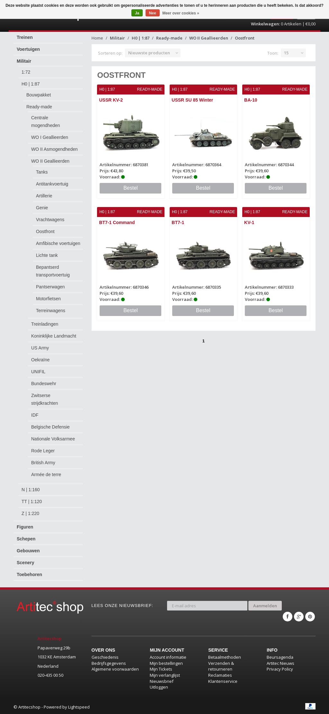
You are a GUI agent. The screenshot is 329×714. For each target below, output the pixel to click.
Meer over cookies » (180, 13)
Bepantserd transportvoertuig (53, 271)
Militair (24, 61)
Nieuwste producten (149, 53)
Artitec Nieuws (280, 663)
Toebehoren (29, 574)
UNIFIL (38, 371)
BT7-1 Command (117, 222)
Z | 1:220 (30, 513)
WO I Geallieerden (49, 137)
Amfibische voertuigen (58, 243)
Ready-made (39, 106)
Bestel (130, 188)
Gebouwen (28, 550)
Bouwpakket (38, 94)
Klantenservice (222, 681)
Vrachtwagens (50, 219)
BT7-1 (178, 222)
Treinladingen (44, 324)
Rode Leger (43, 450)
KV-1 (249, 222)
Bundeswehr (43, 383)
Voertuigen (28, 49)
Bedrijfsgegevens (109, 663)
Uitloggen (159, 687)
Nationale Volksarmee (53, 438)
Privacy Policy (280, 669)
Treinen (25, 37)
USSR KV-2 (111, 100)
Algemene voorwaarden (115, 669)
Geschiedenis (105, 657)
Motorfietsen (48, 298)
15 (286, 53)
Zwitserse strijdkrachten (44, 399)
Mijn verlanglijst (165, 675)
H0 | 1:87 (31, 83)
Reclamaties (220, 675)
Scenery (25, 562)
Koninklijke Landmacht (53, 336)
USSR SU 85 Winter (192, 100)
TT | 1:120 (32, 501)
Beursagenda (280, 657)
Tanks (42, 172)
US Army (40, 347)
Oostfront (45, 231)
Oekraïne (40, 359)
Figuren (25, 526)
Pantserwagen (50, 286)
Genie (42, 207)
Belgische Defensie (50, 426)
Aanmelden (265, 605)
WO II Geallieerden (50, 161)
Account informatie (168, 657)
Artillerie (44, 195)
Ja (137, 13)
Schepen (26, 538)
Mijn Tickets (161, 669)
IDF (35, 415)
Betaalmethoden (224, 657)
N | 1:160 (31, 489)
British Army (43, 462)
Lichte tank (47, 255)
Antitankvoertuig (52, 183)
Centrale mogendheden (45, 121)
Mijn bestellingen (166, 663)
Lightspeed (79, 706)
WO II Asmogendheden (54, 149)
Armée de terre (46, 474)
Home (97, 38)
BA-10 (250, 100)
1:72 (26, 72)
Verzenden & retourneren (221, 666)
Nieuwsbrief (161, 681)
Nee (152, 13)
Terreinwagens (50, 310)
